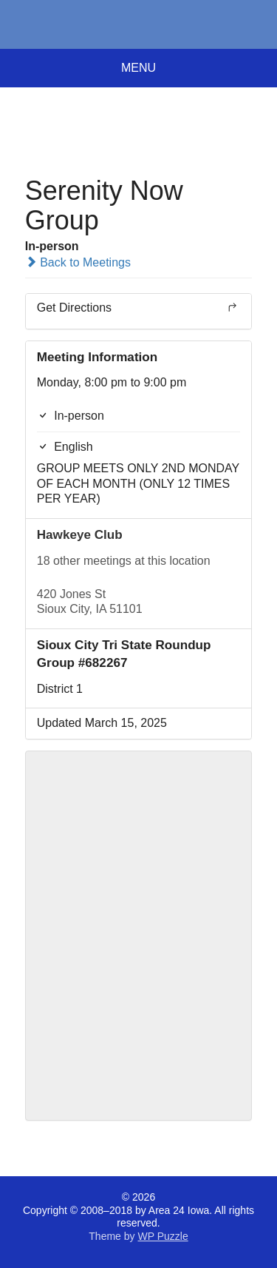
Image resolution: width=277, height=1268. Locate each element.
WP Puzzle (162, 1236)
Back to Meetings (78, 262)
